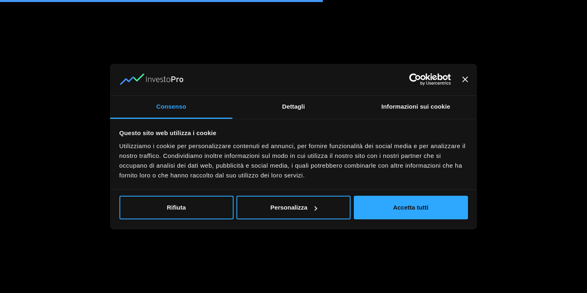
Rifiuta (176, 207)
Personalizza (293, 207)
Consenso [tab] (171, 106)
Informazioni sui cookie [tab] (416, 106)
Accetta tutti (410, 207)
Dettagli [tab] (293, 106)
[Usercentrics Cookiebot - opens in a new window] (415, 79)
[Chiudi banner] (465, 79)
